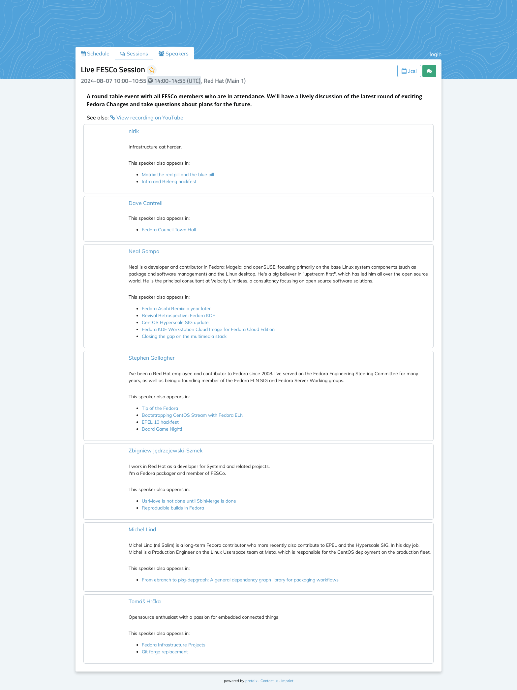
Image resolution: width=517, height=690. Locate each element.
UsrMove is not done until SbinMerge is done (189, 501)
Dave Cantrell (146, 203)
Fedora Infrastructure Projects (173, 645)
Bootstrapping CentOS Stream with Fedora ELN (192, 415)
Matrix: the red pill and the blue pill (178, 175)
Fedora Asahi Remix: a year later (176, 309)
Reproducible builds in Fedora (173, 508)
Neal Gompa (144, 251)
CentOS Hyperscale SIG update (175, 322)
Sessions (134, 53)
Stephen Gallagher (152, 357)
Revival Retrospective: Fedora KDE (178, 315)
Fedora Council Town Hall (169, 230)
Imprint (287, 680)
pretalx (251, 680)
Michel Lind (142, 529)
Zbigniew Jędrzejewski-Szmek (165, 450)
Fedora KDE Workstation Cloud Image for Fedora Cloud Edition (208, 329)
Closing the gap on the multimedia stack (184, 336)
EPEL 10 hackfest (160, 422)
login (435, 54)
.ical (409, 71)
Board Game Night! (162, 429)
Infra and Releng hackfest (169, 181)
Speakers (174, 53)
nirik (134, 131)
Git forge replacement (165, 652)
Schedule (95, 53)
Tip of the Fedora (160, 408)
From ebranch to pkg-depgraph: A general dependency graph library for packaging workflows (240, 580)
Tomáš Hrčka (145, 601)
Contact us (269, 680)
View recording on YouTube (146, 117)
